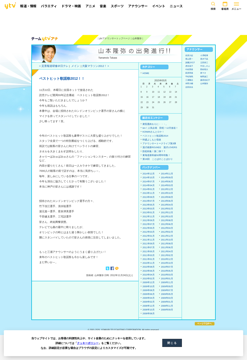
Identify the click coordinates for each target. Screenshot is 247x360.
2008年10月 (149, 310)
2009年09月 (167, 286)
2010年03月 (167, 275)
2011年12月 (167, 236)
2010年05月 (167, 271)
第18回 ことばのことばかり (158, 159)
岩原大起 (189, 55)
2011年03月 (149, 255)
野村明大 (204, 69)
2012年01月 (149, 236)
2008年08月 (149, 313)
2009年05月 (167, 294)
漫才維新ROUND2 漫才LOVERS (160, 147)
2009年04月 (149, 298)
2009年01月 (167, 302)
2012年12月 (167, 212)
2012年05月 (149, 228)
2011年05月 (149, 251)
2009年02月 (149, 302)
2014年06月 (167, 181)
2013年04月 (167, 205)
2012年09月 (149, 220)
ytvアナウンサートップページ (114, 38)
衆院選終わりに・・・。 (155, 124)
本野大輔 (189, 83)
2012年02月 (167, 232)
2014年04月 (149, 185)
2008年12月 (149, 306)
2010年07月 (167, 267)
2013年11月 (149, 193)
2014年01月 (149, 189)
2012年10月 (167, 216)
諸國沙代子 (190, 62)
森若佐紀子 (205, 80)
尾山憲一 (189, 59)
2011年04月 (167, 251)
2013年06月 (167, 201)
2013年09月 (149, 197)
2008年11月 (167, 306)
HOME (146, 73)
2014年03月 (167, 185)
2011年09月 (149, 243)
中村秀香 (189, 69)
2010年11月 (149, 263)
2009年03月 (167, 298)
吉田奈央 (189, 87)
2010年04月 (149, 275)
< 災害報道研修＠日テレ (53, 66)
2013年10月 (167, 193)
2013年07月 (149, 201)
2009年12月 (149, 282)
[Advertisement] (123, 22)
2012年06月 (167, 224)
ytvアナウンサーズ (44, 38)
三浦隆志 (189, 80)
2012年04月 (167, 228)
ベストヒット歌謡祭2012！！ (62, 78)
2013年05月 (149, 205)
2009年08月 (149, 290)
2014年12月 (149, 174)
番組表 (225, 5)
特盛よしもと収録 (152, 140)
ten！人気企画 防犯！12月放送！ (160, 128)
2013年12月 (167, 189)
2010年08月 (149, 267)
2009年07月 (167, 290)
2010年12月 (167, 259)
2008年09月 (167, 310)
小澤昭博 (204, 55)
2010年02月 (149, 278)
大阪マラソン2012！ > (95, 66)
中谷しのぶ (205, 66)
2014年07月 (149, 181)
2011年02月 (167, 255)
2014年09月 (167, 177)
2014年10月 (149, 177)
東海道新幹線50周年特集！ (156, 155)
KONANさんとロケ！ (153, 132)
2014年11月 (167, 174)
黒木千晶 (204, 59)
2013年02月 (167, 208)
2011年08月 (167, 243)
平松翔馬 (189, 76)
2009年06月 (149, 294)
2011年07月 (149, 247)
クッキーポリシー (88, 343)
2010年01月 (167, 278)
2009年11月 (167, 282)
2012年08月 (167, 220)
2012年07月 (149, 224)
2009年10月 (149, 286)
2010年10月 (167, 263)
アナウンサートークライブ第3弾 (159, 143)
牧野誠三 (204, 76)
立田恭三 (204, 62)
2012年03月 (149, 232)
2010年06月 (149, 271)
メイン (75, 66)
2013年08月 (167, 197)
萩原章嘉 (189, 73)
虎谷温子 (189, 66)
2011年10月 (167, 240)
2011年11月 (149, 240)
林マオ (203, 73)
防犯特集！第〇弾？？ (154, 151)
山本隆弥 (137, 38)
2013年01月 (149, 212)
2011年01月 (149, 259)
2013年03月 (149, 208)
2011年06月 (167, 247)
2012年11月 (149, 216)
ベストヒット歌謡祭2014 (155, 136)
